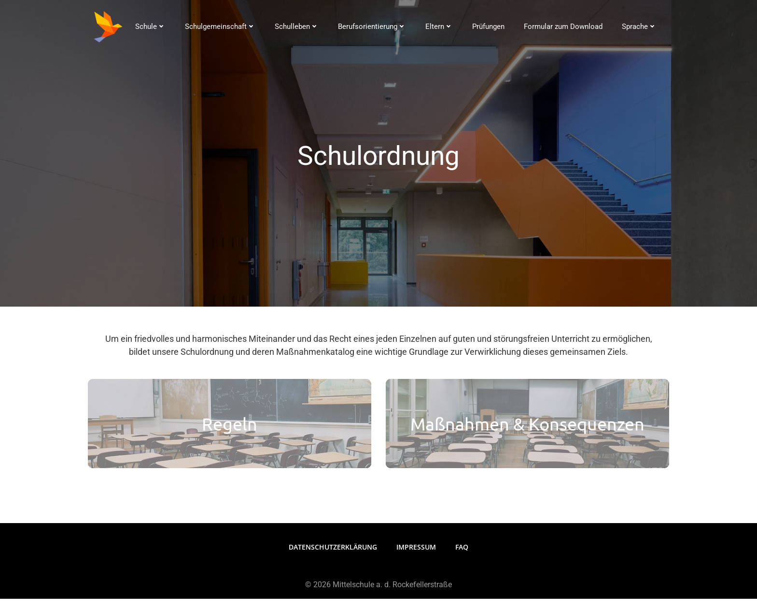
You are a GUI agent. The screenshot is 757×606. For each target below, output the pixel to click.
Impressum (416, 554)
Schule (150, 26)
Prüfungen (488, 26)
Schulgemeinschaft (219, 26)
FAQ (461, 554)
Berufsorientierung (371, 26)
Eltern (438, 26)
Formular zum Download (562, 26)
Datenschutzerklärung (333, 554)
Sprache (638, 26)
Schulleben (296, 26)
